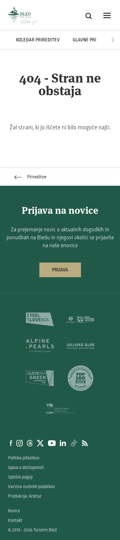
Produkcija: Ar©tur (25, 496)
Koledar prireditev (38, 39)
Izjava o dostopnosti (26, 467)
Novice (14, 510)
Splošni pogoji (20, 477)
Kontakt (15, 520)
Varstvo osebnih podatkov (31, 486)
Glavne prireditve (93, 39)
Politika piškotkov (23, 458)
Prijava (60, 269)
